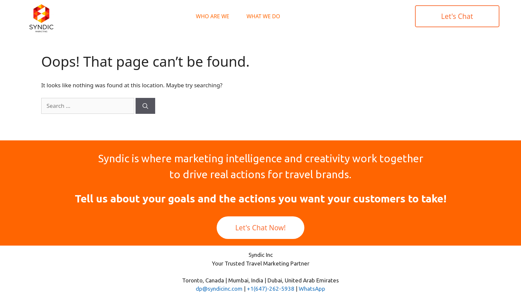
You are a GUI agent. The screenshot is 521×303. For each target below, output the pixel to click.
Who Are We (212, 16)
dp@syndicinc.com (219, 288)
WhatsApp (312, 288)
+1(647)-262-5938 (270, 288)
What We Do (263, 16)
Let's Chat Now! (260, 227)
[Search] (145, 106)
